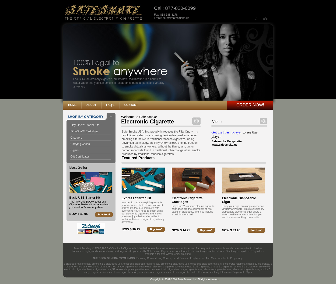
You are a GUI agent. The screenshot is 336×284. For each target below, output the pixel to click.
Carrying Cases (80, 144)
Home (72, 105)
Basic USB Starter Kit (84, 197)
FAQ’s (110, 105)
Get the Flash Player (226, 132)
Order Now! (250, 105)
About (91, 105)
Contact (131, 105)
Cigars (74, 150)
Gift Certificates (80, 156)
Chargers (76, 137)
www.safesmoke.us (224, 144)
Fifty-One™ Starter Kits (84, 125)
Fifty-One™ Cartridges (84, 131)
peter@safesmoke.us (176, 18)
